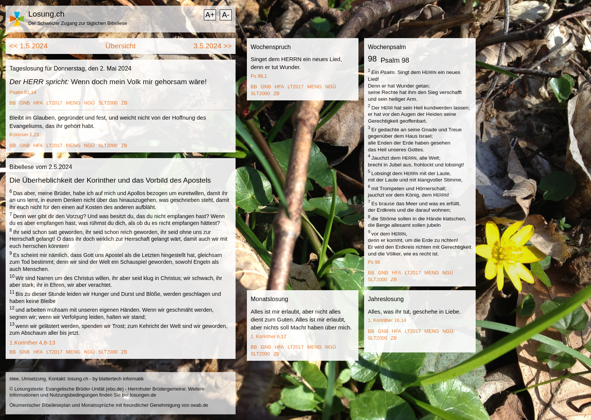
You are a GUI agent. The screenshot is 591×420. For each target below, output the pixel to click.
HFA (38, 103)
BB (12, 103)
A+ (209, 15)
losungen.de (143, 395)
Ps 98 (374, 262)
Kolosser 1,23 (24, 134)
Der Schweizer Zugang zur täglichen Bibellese (77, 23)
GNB (25, 103)
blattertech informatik (121, 379)
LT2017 (54, 103)
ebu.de (114, 389)
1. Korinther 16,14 (387, 320)
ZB (124, 103)
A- (226, 15)
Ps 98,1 (259, 76)
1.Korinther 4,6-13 (32, 342)
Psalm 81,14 (22, 92)
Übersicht (121, 46)
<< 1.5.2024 (28, 46)
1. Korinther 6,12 (268, 336)
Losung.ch (46, 13)
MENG (73, 103)
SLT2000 (108, 103)
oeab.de (199, 405)
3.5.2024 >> (213, 46)
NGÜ (89, 103)
